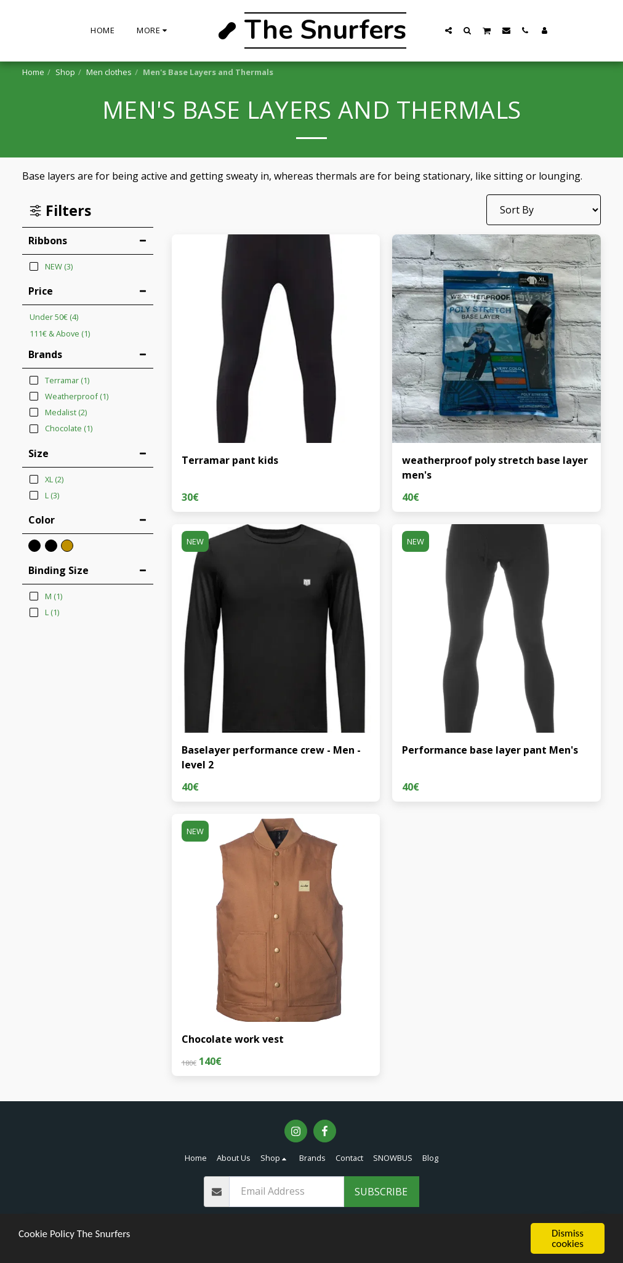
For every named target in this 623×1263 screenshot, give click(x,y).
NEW (195, 541)
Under (54, 316)
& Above (60, 333)
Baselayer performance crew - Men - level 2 (271, 757)
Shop (65, 72)
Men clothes (109, 72)
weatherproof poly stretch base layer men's (495, 467)
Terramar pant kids (230, 460)
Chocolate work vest (233, 1039)
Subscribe (381, 1191)
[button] (448, 30)
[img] (276, 338)
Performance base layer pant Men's (490, 750)
